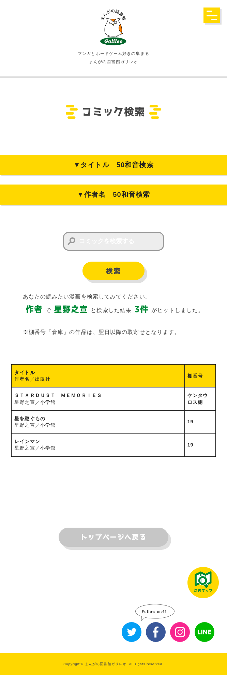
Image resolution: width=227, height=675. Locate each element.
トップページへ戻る (113, 537)
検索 (113, 271)
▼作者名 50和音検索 (113, 194)
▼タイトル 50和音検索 (113, 164)
